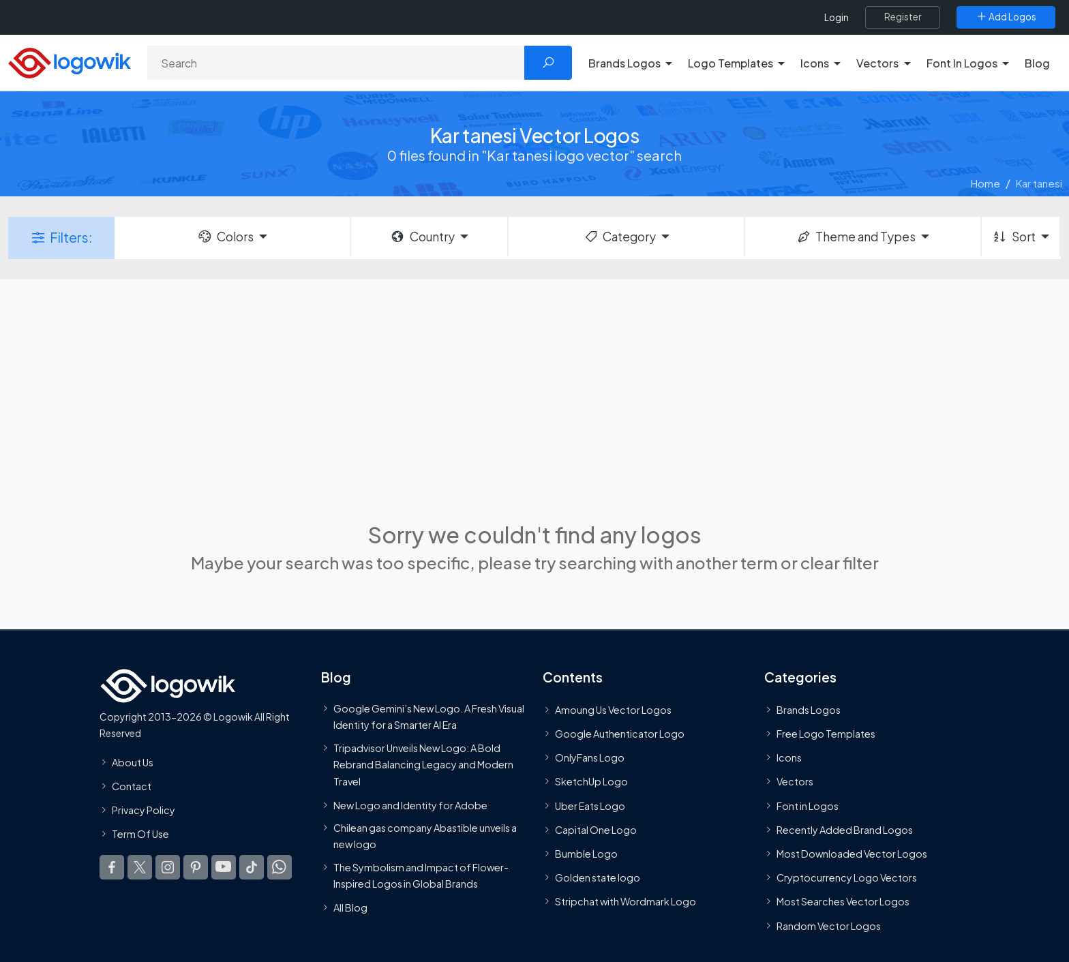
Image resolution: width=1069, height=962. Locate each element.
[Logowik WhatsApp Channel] (279, 868)
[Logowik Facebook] (112, 868)
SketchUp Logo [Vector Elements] (591, 782)
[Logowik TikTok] (251, 868)
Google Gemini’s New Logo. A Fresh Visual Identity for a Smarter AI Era (428, 716)
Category (620, 236)
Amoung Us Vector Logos (613, 710)
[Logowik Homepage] (69, 61)
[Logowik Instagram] (167, 868)
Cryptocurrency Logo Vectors (847, 877)
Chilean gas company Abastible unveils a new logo (425, 836)
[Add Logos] (1006, 17)
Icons (789, 758)
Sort (1013, 236)
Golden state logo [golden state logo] (597, 877)
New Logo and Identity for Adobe (410, 805)
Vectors (795, 782)
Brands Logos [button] (624, 63)
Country (422, 236)
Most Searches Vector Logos (843, 902)
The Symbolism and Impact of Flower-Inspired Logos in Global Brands (421, 875)
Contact (131, 786)
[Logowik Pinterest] (195, 868)
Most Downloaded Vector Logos (852, 853)
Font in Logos (808, 806)
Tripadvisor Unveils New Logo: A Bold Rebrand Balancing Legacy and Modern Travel (423, 764)
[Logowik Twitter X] (139, 868)
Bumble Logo (586, 853)
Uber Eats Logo (590, 806)
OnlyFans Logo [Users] (589, 758)
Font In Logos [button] (962, 63)
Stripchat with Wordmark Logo (625, 902)
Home (985, 183)
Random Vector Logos (829, 926)
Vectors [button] (877, 63)
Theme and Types (856, 236)
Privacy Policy (143, 810)
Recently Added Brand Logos (845, 830)
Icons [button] (814, 63)
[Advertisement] (534, 398)
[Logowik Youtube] (223, 868)
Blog (1037, 63)
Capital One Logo (596, 830)
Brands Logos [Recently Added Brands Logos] (809, 710)
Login (836, 17)
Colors (225, 236)
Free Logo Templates (826, 733)
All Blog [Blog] (350, 908)
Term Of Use (140, 834)
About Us (132, 762)
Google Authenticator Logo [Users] (619, 733)
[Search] (336, 63)
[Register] (902, 17)
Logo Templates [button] (730, 63)
